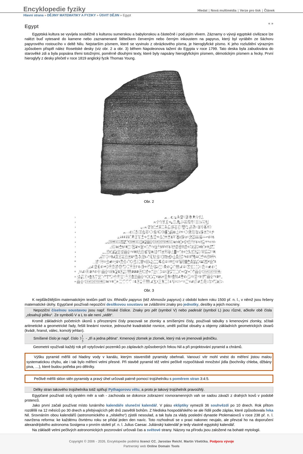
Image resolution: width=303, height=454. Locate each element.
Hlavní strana (33, 15)
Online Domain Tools (163, 446)
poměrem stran (186, 379)
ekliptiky (181, 405)
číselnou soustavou (69, 310)
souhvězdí (220, 405)
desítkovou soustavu (124, 304)
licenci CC (148, 441)
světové (154, 430)
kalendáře (114, 405)
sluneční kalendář (141, 405)
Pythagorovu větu (123, 389)
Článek (269, 10)
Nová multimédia (223, 10)
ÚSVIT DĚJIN (109, 15)
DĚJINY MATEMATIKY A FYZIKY (71, 15)
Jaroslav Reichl (170, 441)
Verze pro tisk (250, 10)
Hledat (202, 10)
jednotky (190, 304)
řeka (269, 410)
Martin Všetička (196, 441)
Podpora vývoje (222, 441)
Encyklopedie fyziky (54, 9)
